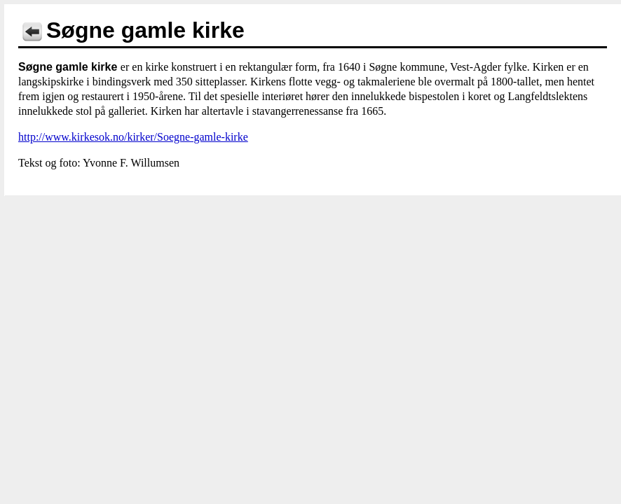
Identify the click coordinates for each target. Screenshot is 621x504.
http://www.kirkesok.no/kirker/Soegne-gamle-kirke (133, 137)
